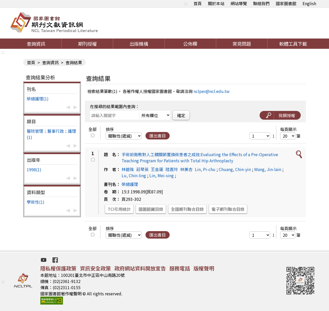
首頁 (198, 3)
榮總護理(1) (38, 99)
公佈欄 (190, 43)
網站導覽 (239, 3)
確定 (181, 115)
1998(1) (34, 169)
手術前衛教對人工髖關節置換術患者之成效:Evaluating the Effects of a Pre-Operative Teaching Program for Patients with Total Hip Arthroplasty (200, 157)
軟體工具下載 (293, 43)
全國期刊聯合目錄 (187, 209)
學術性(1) (35, 202)
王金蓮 (157, 169)
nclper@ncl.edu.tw (212, 91)
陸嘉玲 (172, 169)
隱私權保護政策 (58, 268)
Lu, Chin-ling (134, 175)
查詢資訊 (36, 43)
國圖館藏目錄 (151, 209)
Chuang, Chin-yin (235, 169)
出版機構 (139, 43)
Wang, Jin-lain (267, 169)
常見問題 (241, 43)
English (309, 3)
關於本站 (216, 3)
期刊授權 (87, 43)
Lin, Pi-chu (205, 169)
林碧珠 (128, 169)
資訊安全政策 (95, 268)
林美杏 (186, 169)
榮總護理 (130, 184)
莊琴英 (142, 169)
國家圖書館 (286, 3)
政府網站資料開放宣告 (140, 268)
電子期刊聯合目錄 (228, 209)
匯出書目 (157, 136)
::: (185, 3)
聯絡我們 (261, 3)
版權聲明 (204, 268)
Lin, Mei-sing (161, 175)
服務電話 (179, 268)
